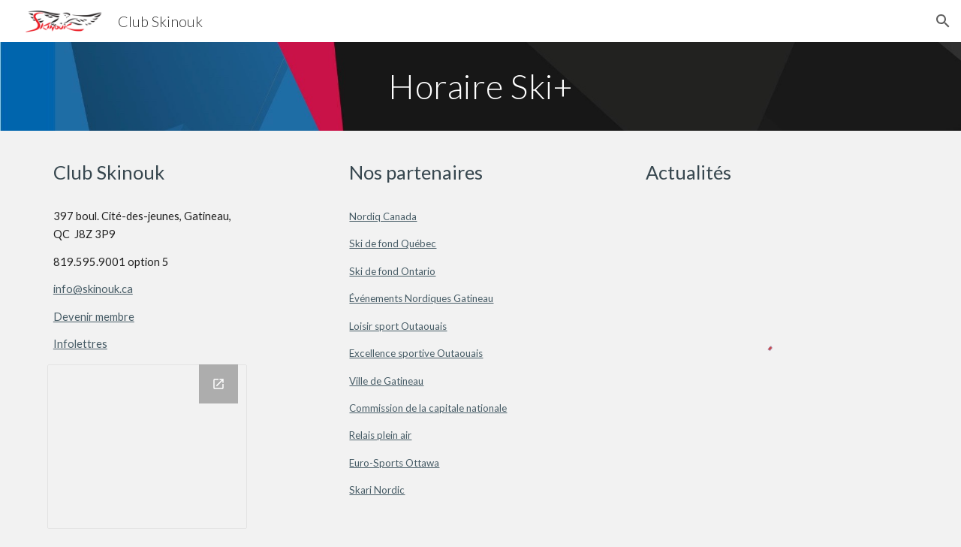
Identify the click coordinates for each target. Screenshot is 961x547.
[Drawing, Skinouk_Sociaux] (147, 447)
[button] (943, 21)
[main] (480, 86)
